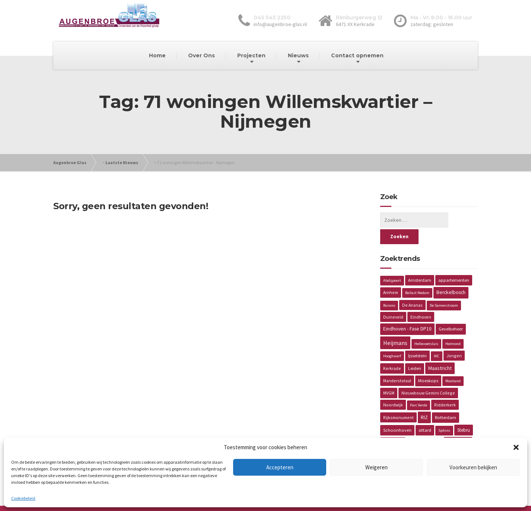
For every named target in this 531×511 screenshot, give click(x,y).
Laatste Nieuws (121, 162)
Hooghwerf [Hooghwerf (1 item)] (392, 339)
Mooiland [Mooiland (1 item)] (453, 364)
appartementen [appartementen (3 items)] (453, 263)
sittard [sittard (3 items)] (425, 413)
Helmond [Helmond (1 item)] (453, 327)
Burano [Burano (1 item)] (389, 288)
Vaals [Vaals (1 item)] (414, 426)
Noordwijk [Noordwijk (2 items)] (393, 388)
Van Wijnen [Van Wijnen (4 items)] (458, 425)
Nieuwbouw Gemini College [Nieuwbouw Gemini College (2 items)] (428, 376)
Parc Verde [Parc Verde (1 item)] (418, 388)
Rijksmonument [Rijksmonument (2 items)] (398, 400)
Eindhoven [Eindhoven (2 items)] (420, 300)
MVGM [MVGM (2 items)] (388, 376)
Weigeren (376, 467)
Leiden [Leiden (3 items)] (414, 351)
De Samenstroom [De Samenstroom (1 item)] (444, 288)
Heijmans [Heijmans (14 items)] (395, 326)
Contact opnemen (357, 55)
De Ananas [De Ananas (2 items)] (412, 288)
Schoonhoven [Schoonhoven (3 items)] (397, 413)
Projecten (251, 55)
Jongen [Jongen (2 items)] (454, 339)
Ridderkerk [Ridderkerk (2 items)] (445, 388)
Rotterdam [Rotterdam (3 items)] (445, 400)
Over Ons (201, 55)
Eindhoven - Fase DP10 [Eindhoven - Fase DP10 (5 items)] (407, 312)
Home (157, 55)
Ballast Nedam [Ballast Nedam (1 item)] (417, 276)
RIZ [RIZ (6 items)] (424, 400)
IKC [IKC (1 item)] (436, 339)
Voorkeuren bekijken (473, 467)
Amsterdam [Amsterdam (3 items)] (419, 263)
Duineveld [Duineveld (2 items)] (393, 300)
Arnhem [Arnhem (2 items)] (390, 275)
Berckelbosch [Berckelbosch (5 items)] (450, 275)
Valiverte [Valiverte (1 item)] (432, 426)
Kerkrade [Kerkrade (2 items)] (392, 351)
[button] (516, 447)
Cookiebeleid (23, 498)
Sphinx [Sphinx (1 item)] (444, 413)
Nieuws (298, 55)
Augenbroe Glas (69, 162)
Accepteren (279, 467)
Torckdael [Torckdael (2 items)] (393, 425)
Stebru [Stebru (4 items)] (463, 413)
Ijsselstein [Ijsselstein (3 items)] (417, 339)
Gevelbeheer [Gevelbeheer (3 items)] (451, 312)
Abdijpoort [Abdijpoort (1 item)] (392, 263)
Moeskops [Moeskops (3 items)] (428, 364)
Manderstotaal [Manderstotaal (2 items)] (397, 364)
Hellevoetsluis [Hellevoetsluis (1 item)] (426, 327)
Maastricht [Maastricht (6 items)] (440, 351)
